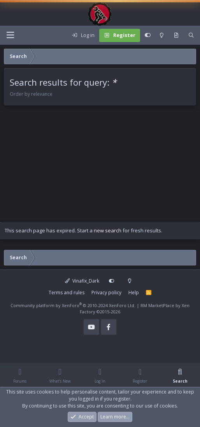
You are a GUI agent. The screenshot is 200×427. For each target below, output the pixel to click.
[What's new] (176, 35)
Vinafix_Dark (82, 281)
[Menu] (10, 35)
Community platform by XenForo (73, 305)
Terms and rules (66, 292)
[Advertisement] (100, 167)
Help (133, 292)
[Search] (191, 35)
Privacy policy (106, 292)
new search (107, 230)
